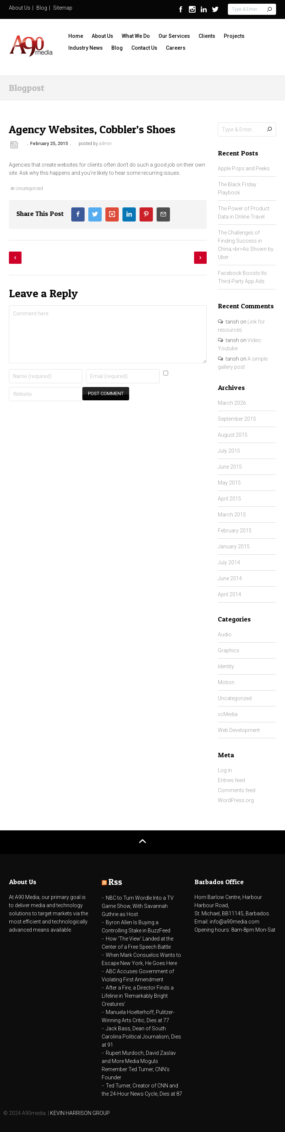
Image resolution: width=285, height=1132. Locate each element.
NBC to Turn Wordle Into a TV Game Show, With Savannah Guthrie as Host (138, 906)
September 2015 (237, 419)
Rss (115, 881)
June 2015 (230, 467)
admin (105, 143)
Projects (234, 36)
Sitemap (62, 8)
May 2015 (229, 483)
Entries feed (231, 780)
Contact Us (144, 48)
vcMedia (228, 714)
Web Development (239, 730)
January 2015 (234, 546)
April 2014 (229, 594)
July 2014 (229, 562)
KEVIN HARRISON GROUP (80, 1113)
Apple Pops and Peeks (244, 168)
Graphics (228, 650)
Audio (225, 634)
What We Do (136, 36)
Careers (176, 48)
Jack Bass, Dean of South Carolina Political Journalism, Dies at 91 (141, 1037)
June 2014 (230, 578)
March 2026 (232, 403)
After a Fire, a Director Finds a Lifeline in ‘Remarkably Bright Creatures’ (138, 996)
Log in (225, 770)
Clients (207, 36)
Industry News (85, 48)
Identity (226, 666)
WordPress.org (236, 800)
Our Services (174, 36)
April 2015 (229, 499)
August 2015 (233, 435)
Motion (226, 682)
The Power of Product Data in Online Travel (243, 213)
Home (75, 36)
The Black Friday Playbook (237, 188)
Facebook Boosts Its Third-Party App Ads (242, 277)
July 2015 (229, 451)
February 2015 (235, 531)
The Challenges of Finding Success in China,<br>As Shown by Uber (245, 245)
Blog (41, 8)
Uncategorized (29, 188)
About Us (19, 8)
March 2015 (232, 515)
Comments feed (236, 790)
